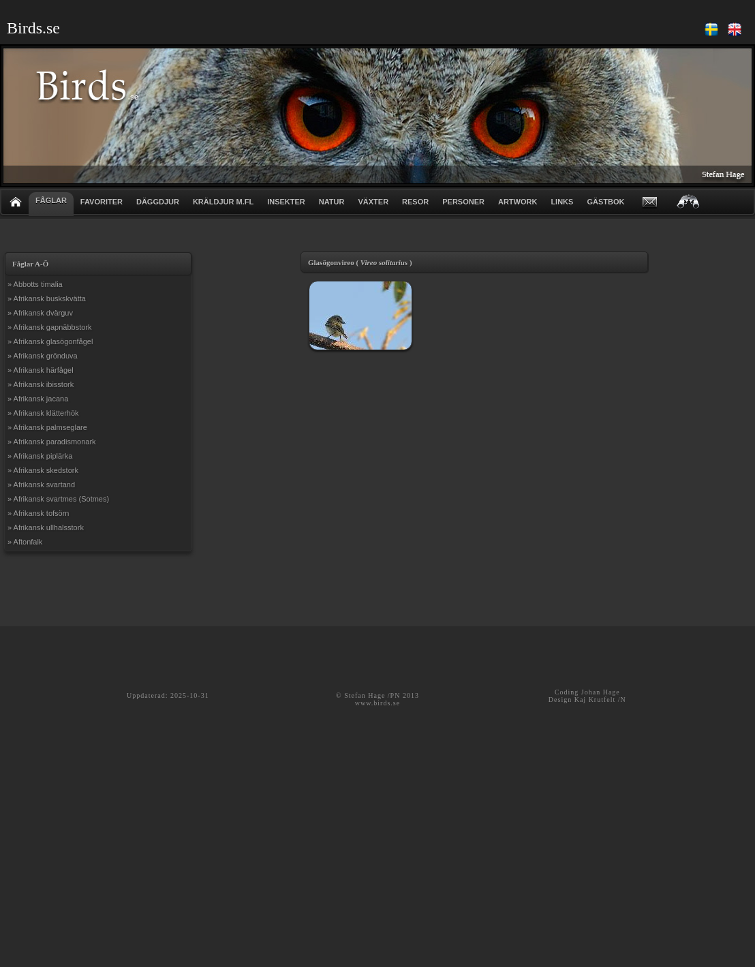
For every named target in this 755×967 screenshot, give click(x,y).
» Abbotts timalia (35, 284)
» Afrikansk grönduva (42, 356)
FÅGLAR (51, 200)
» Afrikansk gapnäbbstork (49, 327)
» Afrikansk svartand (41, 484)
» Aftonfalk (24, 542)
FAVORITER (101, 202)
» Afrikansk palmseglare (47, 427)
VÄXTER (373, 202)
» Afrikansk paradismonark (51, 442)
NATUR (332, 202)
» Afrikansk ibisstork (40, 384)
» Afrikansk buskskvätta (46, 298)
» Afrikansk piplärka (39, 456)
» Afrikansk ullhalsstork (45, 527)
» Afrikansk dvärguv (40, 313)
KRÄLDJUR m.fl (223, 202)
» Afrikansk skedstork (42, 470)
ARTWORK (517, 202)
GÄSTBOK (605, 202)
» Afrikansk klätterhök (43, 413)
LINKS (562, 202)
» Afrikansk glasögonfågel (50, 341)
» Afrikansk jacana (37, 399)
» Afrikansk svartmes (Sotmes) (58, 499)
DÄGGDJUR (157, 202)
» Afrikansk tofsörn (38, 513)
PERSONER (463, 202)
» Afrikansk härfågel (40, 370)
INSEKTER (286, 202)
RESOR (415, 202)
